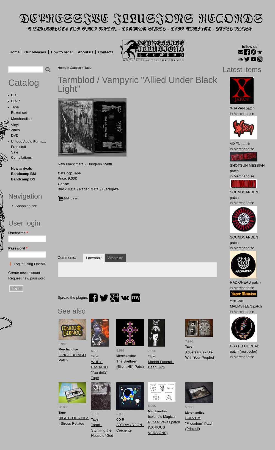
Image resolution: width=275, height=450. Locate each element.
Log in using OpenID (30, 264)
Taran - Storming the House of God (102, 430)
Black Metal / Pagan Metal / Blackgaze (88, 189)
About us (85, 52)
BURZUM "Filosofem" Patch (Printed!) (199, 423)
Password (18, 248)
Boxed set (19, 113)
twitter (104, 297)
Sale (14, 152)
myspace (135, 297)
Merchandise (21, 119)
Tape (15, 107)
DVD (14, 135)
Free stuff (18, 147)
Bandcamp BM (23, 174)
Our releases (35, 52)
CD (13, 95)
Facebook (93, 258)
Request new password (26, 278)
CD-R (15, 101)
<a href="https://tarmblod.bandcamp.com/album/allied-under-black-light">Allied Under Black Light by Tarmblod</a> (137, 229)
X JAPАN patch (242, 108)
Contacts (106, 52)
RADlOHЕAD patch (245, 282)
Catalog (23, 83)
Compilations (21, 157)
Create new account (24, 273)
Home (15, 52)
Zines (15, 130)
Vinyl (15, 125)
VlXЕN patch (240, 144)
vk (125, 297)
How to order (62, 52)
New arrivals (21, 168)
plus (114, 297)
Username (18, 233)
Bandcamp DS (23, 179)
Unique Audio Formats (28, 141)
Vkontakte (115, 258)
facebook (93, 297)
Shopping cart (26, 206)
